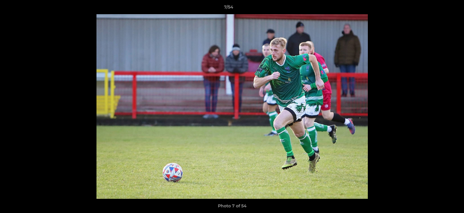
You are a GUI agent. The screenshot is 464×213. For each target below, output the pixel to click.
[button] (439, 8)
